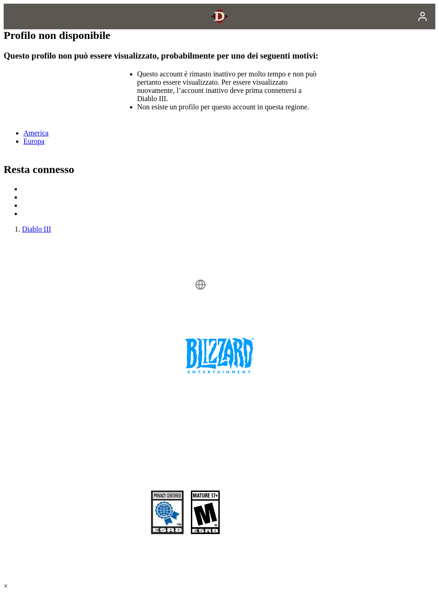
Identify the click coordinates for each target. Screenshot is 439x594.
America (36, 133)
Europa (33, 141)
